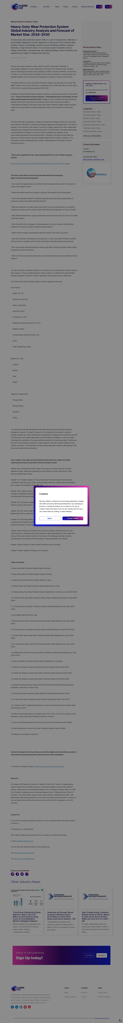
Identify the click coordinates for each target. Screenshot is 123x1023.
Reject (50, 518)
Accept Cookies (72, 518)
